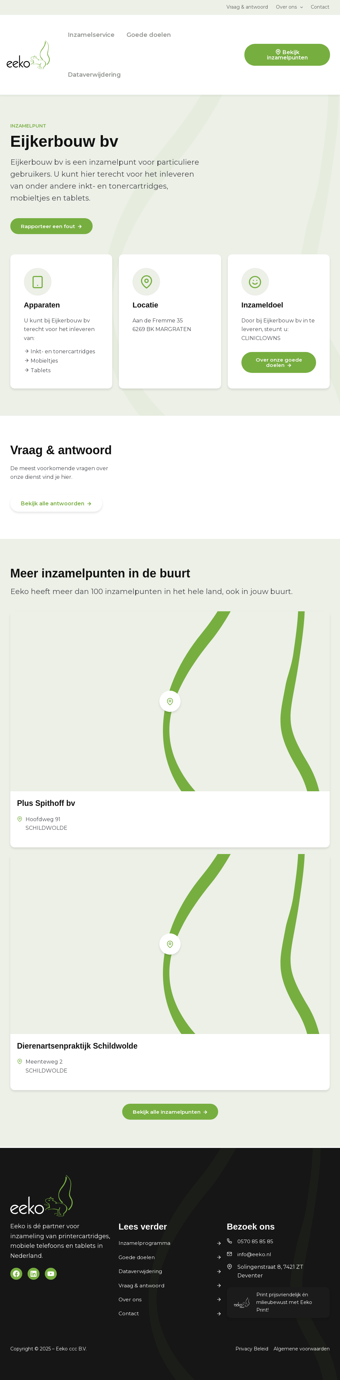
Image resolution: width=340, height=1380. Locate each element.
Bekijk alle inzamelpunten (166, 1112)
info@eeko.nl (255, 1254)
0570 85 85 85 (256, 1242)
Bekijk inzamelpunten (287, 55)
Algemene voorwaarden (302, 1349)
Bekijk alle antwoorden (52, 504)
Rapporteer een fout (49, 226)
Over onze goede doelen (279, 363)
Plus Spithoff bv (50, 804)
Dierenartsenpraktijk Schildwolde (85, 1046)
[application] (300, 7)
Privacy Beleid (251, 1349)
